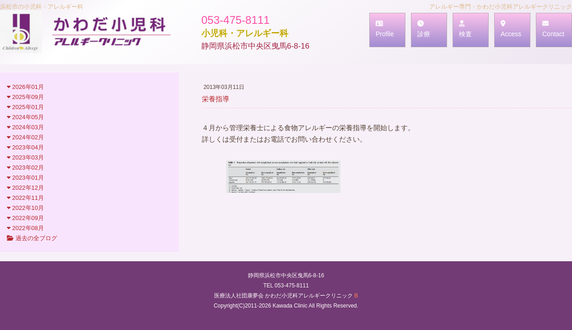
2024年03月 (25, 127)
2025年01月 (25, 107)
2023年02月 (25, 167)
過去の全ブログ (32, 238)
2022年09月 (25, 217)
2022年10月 (25, 207)
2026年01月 (25, 86)
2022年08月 (25, 228)
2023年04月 (25, 147)
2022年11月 (25, 197)
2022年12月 (25, 187)
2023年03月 (25, 157)
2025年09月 (25, 97)
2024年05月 (25, 117)
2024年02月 (25, 137)
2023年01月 (25, 177)
